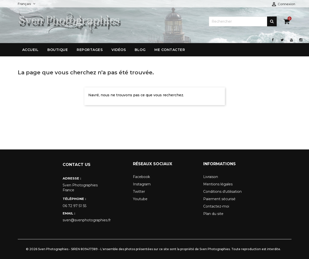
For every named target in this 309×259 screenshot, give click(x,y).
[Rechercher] (243, 21)
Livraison (210, 177)
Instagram (142, 184)
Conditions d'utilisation (222, 191)
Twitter (139, 191)
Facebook (141, 177)
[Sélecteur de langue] (26, 3)
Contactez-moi (216, 206)
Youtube (140, 199)
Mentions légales (218, 184)
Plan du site (213, 213)
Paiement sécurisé (219, 199)
